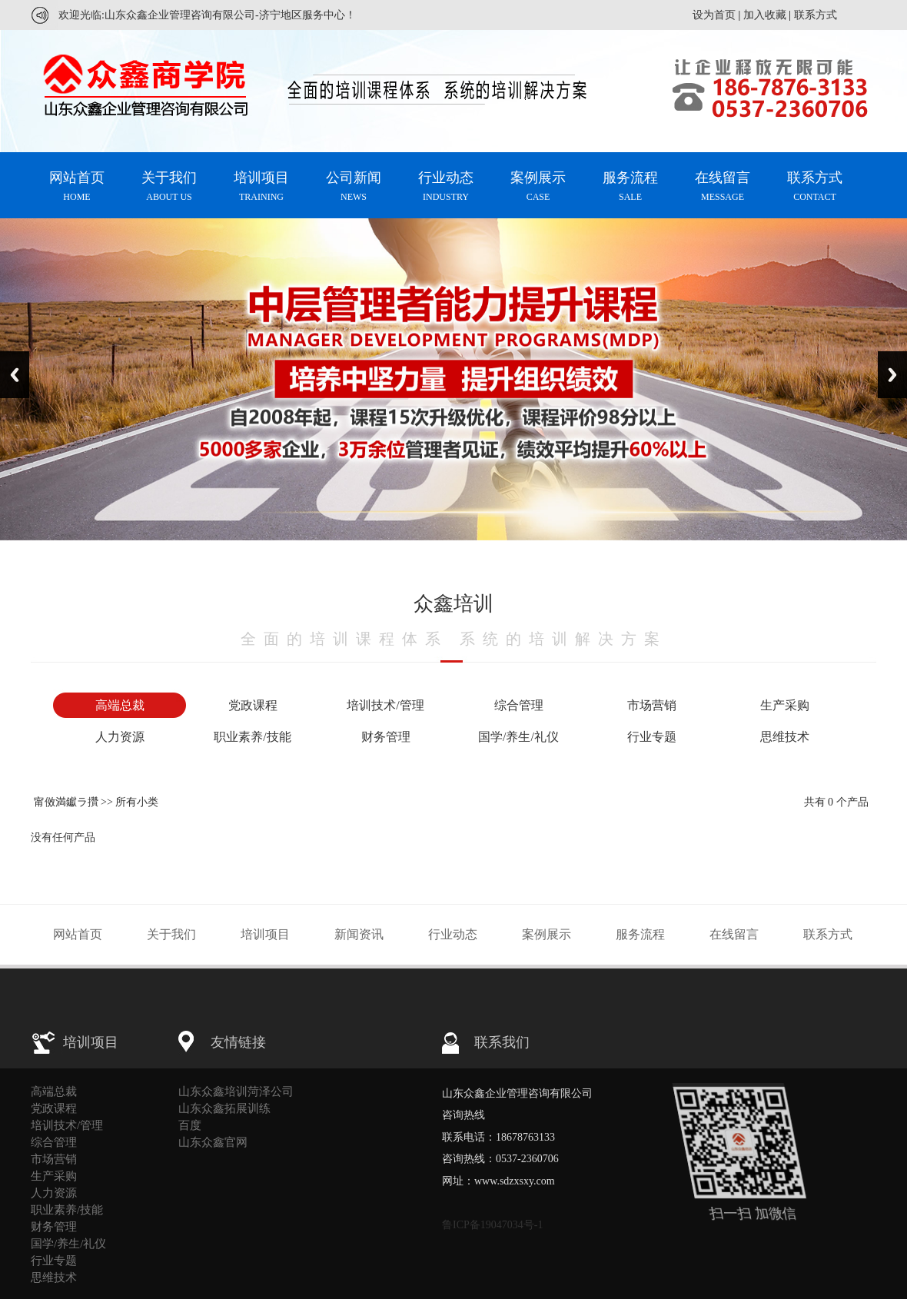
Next (892, 374)
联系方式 (815, 15)
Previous (14, 374)
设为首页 (714, 15)
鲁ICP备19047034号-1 (492, 1225)
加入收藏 (764, 15)
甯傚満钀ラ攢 (66, 802)
